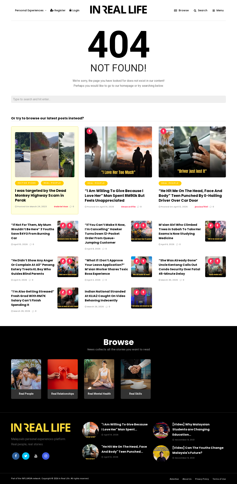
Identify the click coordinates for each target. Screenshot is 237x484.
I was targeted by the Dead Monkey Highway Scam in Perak (40, 195)
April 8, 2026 (92, 248)
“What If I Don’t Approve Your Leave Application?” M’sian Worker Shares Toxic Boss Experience (106, 267)
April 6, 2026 (166, 244)
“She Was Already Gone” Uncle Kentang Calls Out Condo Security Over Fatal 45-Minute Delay (179, 267)
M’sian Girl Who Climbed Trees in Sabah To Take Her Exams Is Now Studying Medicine (180, 231)
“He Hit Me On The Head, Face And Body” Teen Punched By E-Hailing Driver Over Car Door (190, 195)
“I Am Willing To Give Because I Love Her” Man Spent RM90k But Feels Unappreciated (115, 195)
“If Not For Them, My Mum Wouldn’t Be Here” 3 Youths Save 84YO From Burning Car (32, 231)
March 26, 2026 (94, 306)
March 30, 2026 (168, 279)
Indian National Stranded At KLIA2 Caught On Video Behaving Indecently (105, 296)
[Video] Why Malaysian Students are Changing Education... (191, 429)
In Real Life (64, 478)
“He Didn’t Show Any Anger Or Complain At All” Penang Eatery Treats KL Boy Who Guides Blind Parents (32, 267)
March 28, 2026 (20, 311)
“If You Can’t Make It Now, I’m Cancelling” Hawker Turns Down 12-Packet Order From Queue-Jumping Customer (105, 234)
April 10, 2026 (19, 244)
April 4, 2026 (19, 279)
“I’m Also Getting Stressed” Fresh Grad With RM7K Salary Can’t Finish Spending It (32, 298)
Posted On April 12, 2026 (173, 206)
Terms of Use (219, 479)
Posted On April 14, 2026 (99, 206)
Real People (52, 183)
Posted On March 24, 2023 (31, 206)
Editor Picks (27, 183)
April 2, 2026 (92, 279)
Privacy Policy (202, 479)
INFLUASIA (27, 478)
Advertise (174, 479)
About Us (187, 479)
